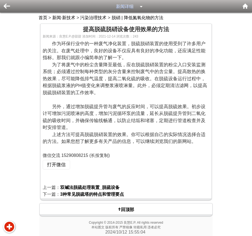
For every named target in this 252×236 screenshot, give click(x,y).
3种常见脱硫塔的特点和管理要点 (92, 194)
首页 (43, 17)
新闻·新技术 (63, 17)
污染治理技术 (93, 17)
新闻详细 (125, 6)
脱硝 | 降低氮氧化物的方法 (137, 17)
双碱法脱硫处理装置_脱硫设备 (90, 187)
